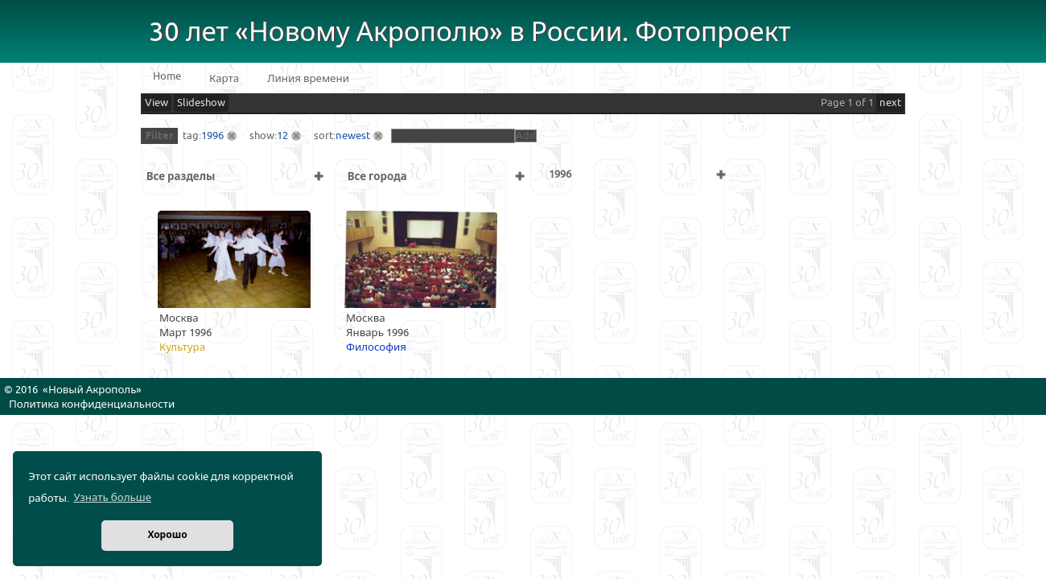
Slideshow (201, 103)
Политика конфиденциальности (92, 404)
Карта (224, 78)
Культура (182, 347)
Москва (179, 318)
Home (167, 76)
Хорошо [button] (167, 535)
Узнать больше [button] (112, 497)
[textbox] (453, 136)
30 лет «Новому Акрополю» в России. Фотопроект (470, 32)
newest (353, 136)
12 (282, 136)
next (890, 103)
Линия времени (308, 78)
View (156, 103)
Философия (376, 347)
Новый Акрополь (92, 390)
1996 (212, 136)
